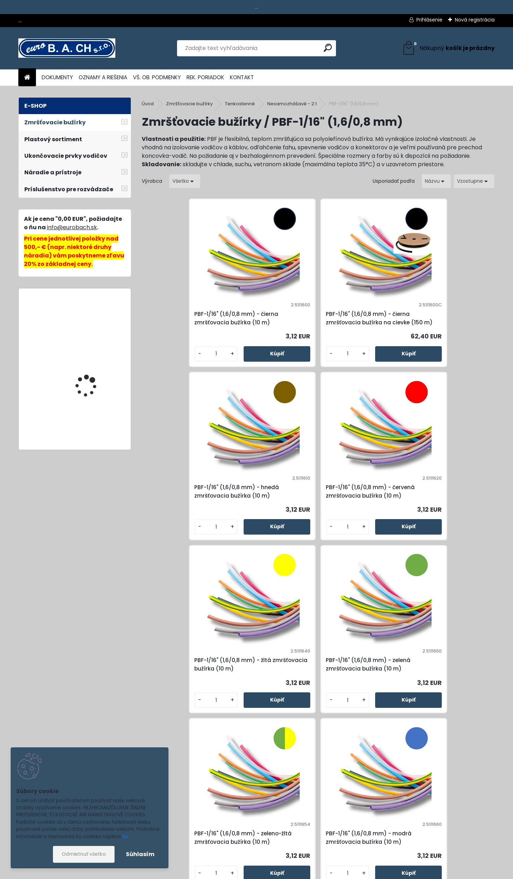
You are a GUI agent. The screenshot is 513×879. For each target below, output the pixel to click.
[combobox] (436, 181)
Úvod (148, 103)
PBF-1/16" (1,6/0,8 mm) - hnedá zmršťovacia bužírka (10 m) (358, 322)
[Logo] (66, 48)
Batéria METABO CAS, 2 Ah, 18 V (92, 325)
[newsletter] (480, 837)
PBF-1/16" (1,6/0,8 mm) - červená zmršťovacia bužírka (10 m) (446, 322)
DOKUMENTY (57, 77)
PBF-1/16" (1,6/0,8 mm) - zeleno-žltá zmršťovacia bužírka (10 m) (359, 511)
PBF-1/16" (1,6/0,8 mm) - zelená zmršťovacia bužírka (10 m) (270, 511)
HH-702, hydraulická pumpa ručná (90, 426)
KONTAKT (242, 77)
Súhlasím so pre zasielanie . (418, 852)
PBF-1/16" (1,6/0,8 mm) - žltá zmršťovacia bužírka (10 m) (183, 511)
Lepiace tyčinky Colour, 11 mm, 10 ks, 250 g (95, 373)
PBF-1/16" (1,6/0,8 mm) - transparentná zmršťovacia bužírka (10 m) (359, 703)
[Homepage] (27, 78)
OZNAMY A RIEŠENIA (103, 77)
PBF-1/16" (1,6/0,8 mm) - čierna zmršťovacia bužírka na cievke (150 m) (273, 322)
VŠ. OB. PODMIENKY (157, 77)
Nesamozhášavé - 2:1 (292, 103)
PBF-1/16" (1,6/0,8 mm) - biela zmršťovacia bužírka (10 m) (273, 704)
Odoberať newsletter (88, 842)
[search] (328, 48)
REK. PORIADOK (205, 77)
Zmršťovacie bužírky (189, 103)
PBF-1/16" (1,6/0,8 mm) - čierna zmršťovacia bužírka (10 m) (181, 322)
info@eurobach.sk (72, 227)
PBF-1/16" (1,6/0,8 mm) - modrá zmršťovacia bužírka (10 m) (446, 511)
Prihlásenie (429, 19)
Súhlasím (140, 854)
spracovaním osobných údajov (398, 852)
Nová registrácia (475, 19)
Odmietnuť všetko (84, 854)
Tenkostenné (240, 103)
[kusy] (162, 369)
